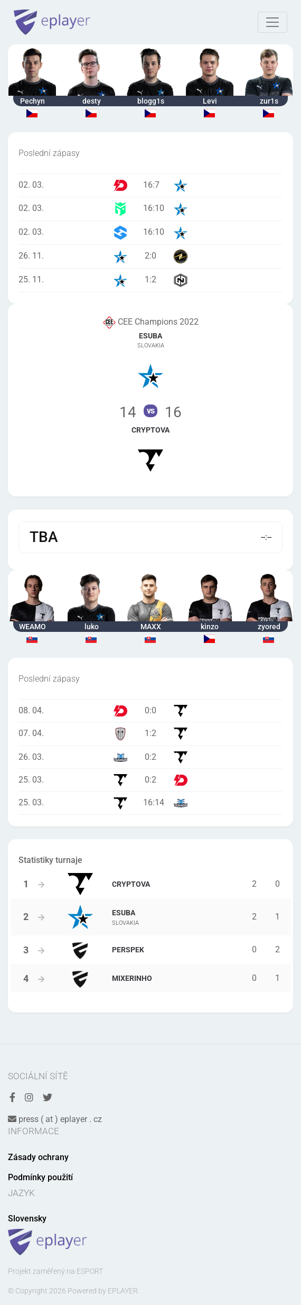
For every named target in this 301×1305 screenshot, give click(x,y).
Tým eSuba (150, 358)
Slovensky (27, 1219)
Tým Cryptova (150, 448)
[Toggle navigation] (272, 22)
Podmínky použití (40, 1177)
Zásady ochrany (38, 1157)
